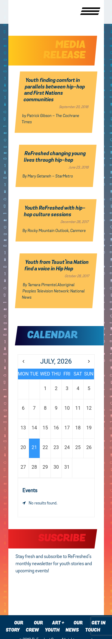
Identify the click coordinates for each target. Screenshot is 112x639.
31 (67, 467)
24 (67, 447)
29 (45, 467)
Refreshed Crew (24, 12)
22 (45, 447)
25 (78, 447)
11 (78, 408)
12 (89, 408)
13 (23, 428)
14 (34, 428)
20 (23, 447)
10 (67, 408)
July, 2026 (56, 361)
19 (89, 428)
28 (34, 467)
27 (23, 467)
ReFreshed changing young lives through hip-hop (55, 157)
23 (56, 447)
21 (34, 447)
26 (89, 447)
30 (56, 467)
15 (45, 428)
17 (67, 428)
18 (78, 428)
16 (56, 428)
